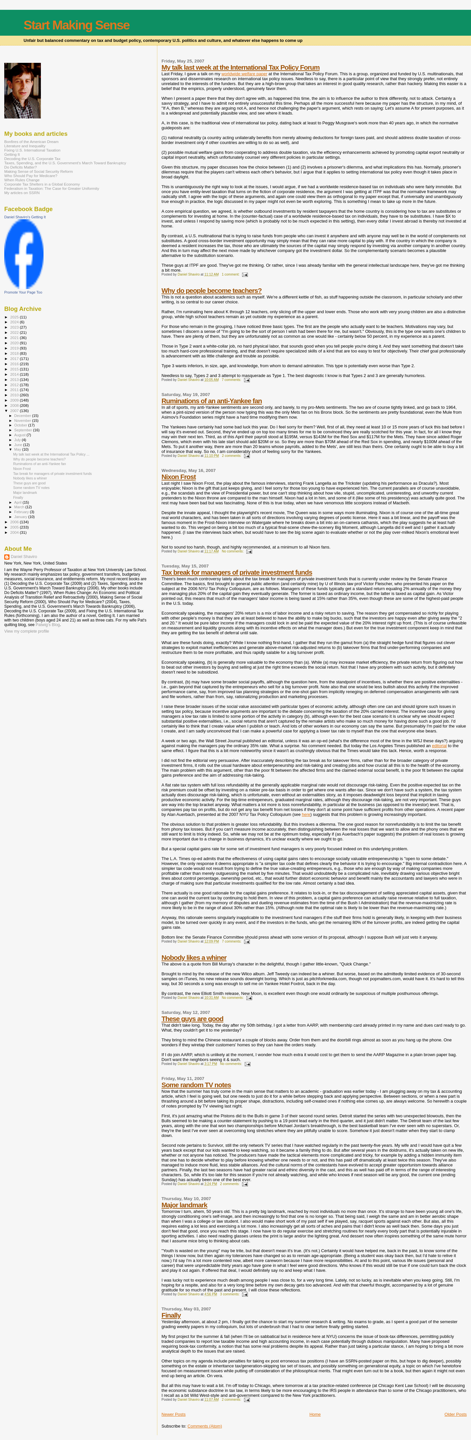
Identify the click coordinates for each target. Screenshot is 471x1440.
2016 (15, 364)
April (18, 502)
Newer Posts (174, 1414)
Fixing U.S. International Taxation (32, 150)
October (21, 425)
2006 (15, 522)
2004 (15, 532)
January (21, 517)
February (22, 512)
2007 (15, 410)
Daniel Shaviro (24, 556)
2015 (15, 369)
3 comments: (230, 1294)
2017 (15, 358)
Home (315, 1414)
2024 (15, 322)
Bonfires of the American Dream (31, 141)
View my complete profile (26, 631)
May (18, 449)
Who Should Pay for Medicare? (30, 175)
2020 (15, 343)
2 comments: (232, 456)
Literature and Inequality (24, 146)
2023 (15, 327)
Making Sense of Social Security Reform (38, 171)
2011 (15, 389)
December (23, 416)
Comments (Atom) (204, 1426)
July (18, 440)
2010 (15, 395)
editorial (439, 745)
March (20, 507)
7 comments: (232, 380)
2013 (15, 379)
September (23, 430)
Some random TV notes (196, 1085)
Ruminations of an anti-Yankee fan (212, 401)
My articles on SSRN (22, 192)
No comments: (233, 551)
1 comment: (231, 274)
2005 (15, 527)
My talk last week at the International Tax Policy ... (51, 454)
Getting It (12, 154)
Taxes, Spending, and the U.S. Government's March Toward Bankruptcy (65, 163)
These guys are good (192, 1018)
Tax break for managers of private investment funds (237, 572)
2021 (15, 337)
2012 (15, 385)
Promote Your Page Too (23, 292)
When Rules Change (22, 180)
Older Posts (456, 1414)
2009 (15, 400)
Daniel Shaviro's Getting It (25, 217)
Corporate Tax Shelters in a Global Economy (42, 184)
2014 (15, 374)
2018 (15, 353)
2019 (15, 348)
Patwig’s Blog (48, 624)
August (20, 435)
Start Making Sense (77, 25)
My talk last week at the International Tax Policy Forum (241, 67)
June (18, 445)
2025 (15, 317)
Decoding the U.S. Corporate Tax (32, 158)
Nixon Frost (179, 476)
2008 (15, 405)
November (23, 421)
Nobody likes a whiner (194, 957)
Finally (171, 1315)
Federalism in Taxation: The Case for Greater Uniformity (51, 188)
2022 (15, 332)
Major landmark (184, 1205)
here (306, 814)
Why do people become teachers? (212, 290)
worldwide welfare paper (244, 73)
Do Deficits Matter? (20, 167)
